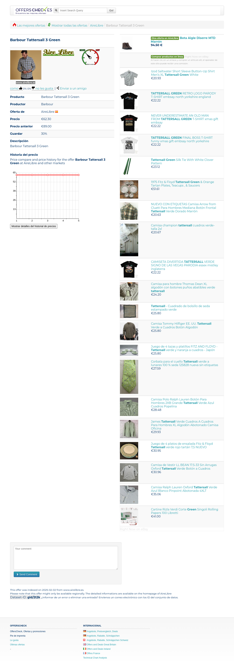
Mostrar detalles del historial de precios (34, 226)
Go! (111, 10)
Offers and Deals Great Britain (99, 644)
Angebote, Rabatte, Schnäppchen (101, 636)
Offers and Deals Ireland (96, 649)
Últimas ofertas (17, 644)
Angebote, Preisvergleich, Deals (100, 631)
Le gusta (14, 640)
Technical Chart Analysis (95, 657)
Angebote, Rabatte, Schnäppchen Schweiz (105, 640)
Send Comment (26, 574)
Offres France (91, 653)
